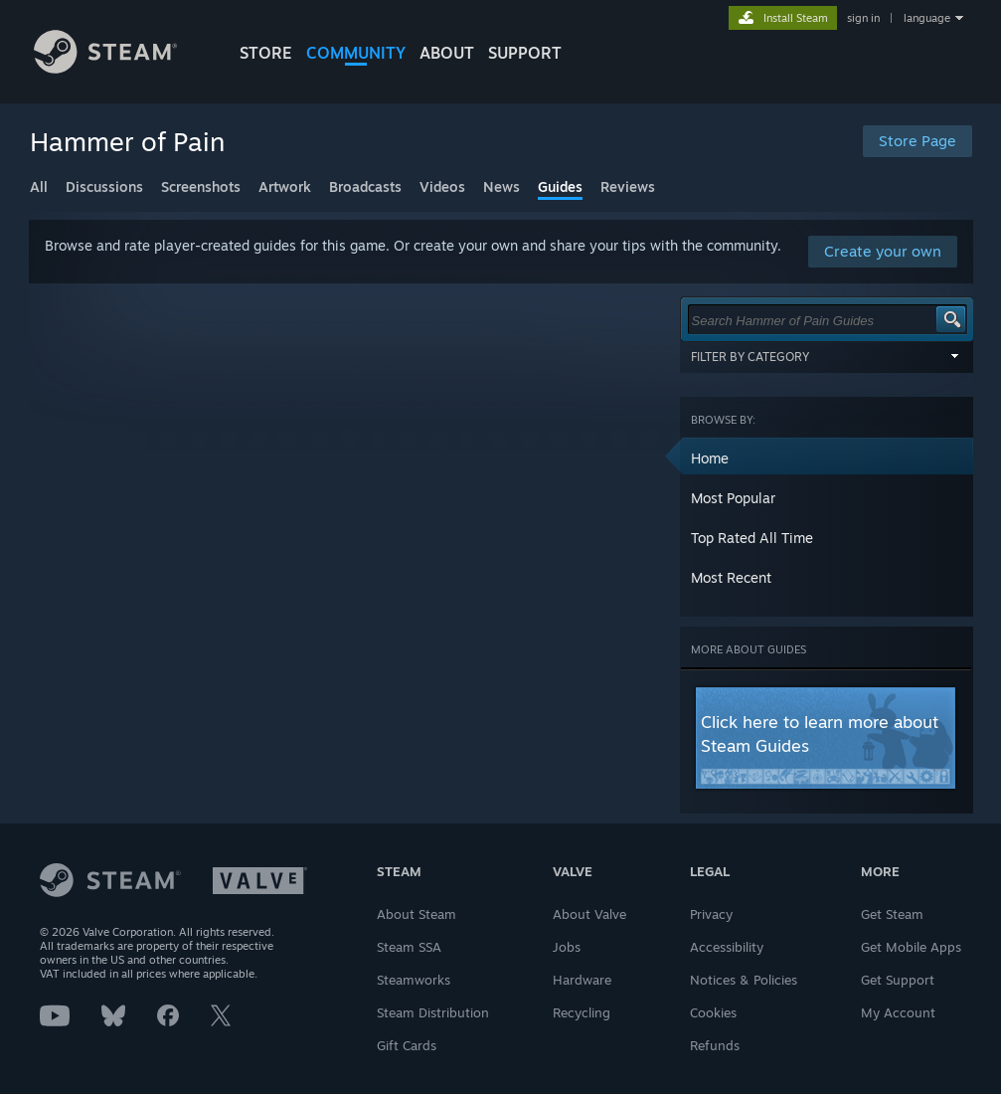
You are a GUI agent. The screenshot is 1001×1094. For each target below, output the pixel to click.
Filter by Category (827, 356)
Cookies (713, 1012)
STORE (266, 53)
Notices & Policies (743, 980)
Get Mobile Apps (911, 947)
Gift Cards (406, 1045)
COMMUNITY (356, 53)
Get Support (897, 980)
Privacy (711, 914)
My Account (898, 1012)
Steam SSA (409, 947)
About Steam (416, 914)
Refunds (715, 1045)
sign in (863, 18)
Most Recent (731, 577)
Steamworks (413, 980)
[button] (827, 457)
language (927, 18)
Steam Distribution (433, 1012)
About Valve (589, 914)
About (446, 53)
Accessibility (726, 947)
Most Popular (733, 497)
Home (710, 458)
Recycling (581, 1012)
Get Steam (892, 914)
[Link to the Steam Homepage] (106, 68)
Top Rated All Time (752, 537)
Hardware (582, 980)
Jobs (567, 947)
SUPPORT (525, 53)
